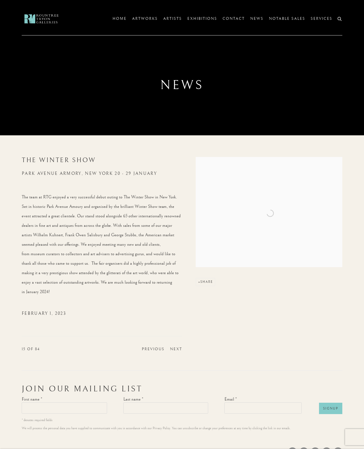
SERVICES (321, 19)
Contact (234, 19)
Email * (230, 399)
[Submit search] (339, 18)
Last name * (133, 399)
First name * (32, 399)
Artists (172, 19)
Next (176, 349)
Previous (153, 349)
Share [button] (206, 282)
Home (119, 19)
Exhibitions (202, 19)
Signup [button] (330, 409)
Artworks (145, 19)
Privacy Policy (161, 428)
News (256, 19)
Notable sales (287, 19)
